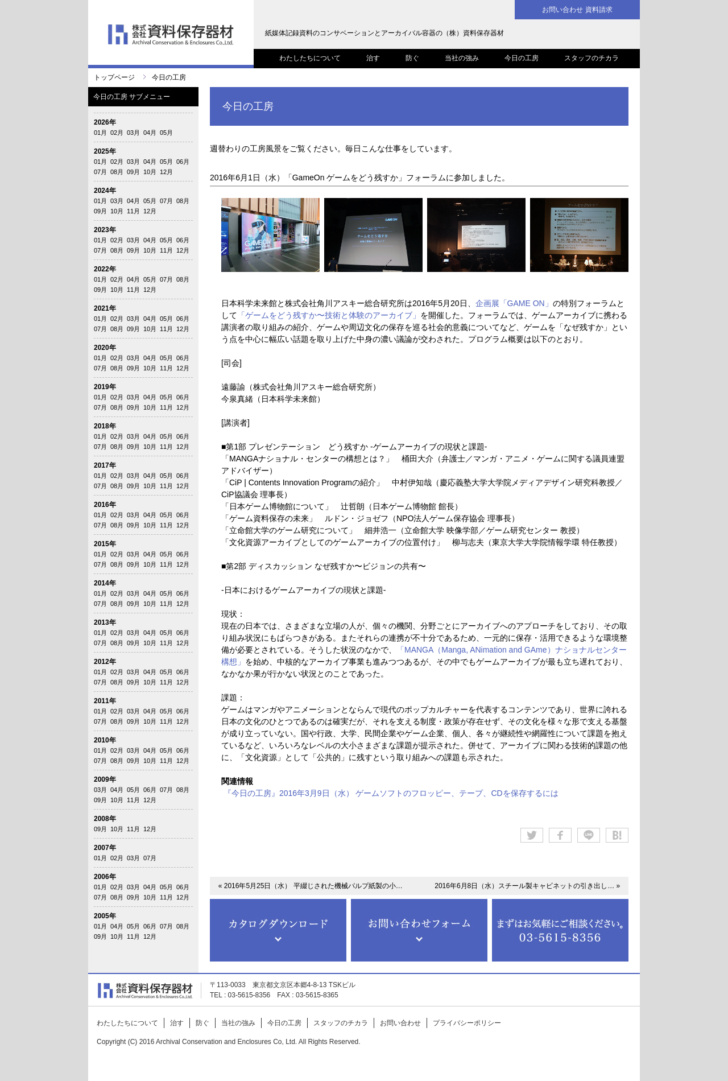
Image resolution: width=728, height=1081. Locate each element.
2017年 (105, 465)
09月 (133, 171)
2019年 (105, 387)
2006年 (105, 877)
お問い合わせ (400, 1023)
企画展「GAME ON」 (514, 303)
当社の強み (462, 58)
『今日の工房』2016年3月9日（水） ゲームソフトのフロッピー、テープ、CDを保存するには (391, 793)
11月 (133, 211)
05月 (166, 132)
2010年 (105, 740)
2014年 (105, 583)
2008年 (105, 819)
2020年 (105, 348)
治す (373, 58)
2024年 (105, 191)
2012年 (105, 662)
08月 (116, 171)
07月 (100, 171)
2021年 (105, 308)
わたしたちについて (310, 58)
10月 (149, 171)
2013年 (105, 622)
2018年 (105, 426)
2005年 (105, 916)
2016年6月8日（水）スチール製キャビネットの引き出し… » (527, 886)
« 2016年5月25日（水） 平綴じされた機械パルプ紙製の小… (310, 886)
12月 (166, 171)
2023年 (105, 230)
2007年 (105, 848)
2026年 (105, 122)
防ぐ (412, 58)
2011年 (105, 701)
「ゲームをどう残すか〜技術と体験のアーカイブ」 (328, 315)
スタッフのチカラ (591, 58)
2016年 (105, 505)
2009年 (105, 779)
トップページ (114, 77)
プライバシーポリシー (467, 1023)
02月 (116, 132)
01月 (100, 132)
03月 (133, 132)
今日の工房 (521, 58)
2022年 (105, 269)
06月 (182, 161)
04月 (149, 132)
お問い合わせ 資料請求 (577, 10)
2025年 (105, 151)
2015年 (105, 544)
